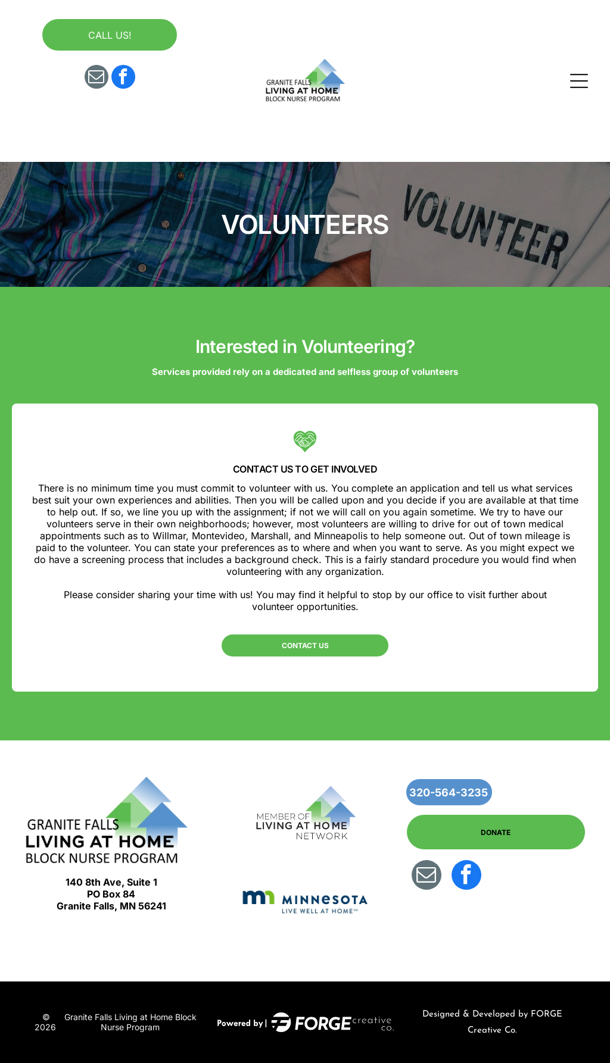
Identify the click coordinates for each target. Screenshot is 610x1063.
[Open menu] (579, 81)
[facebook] (123, 78)
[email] (96, 78)
